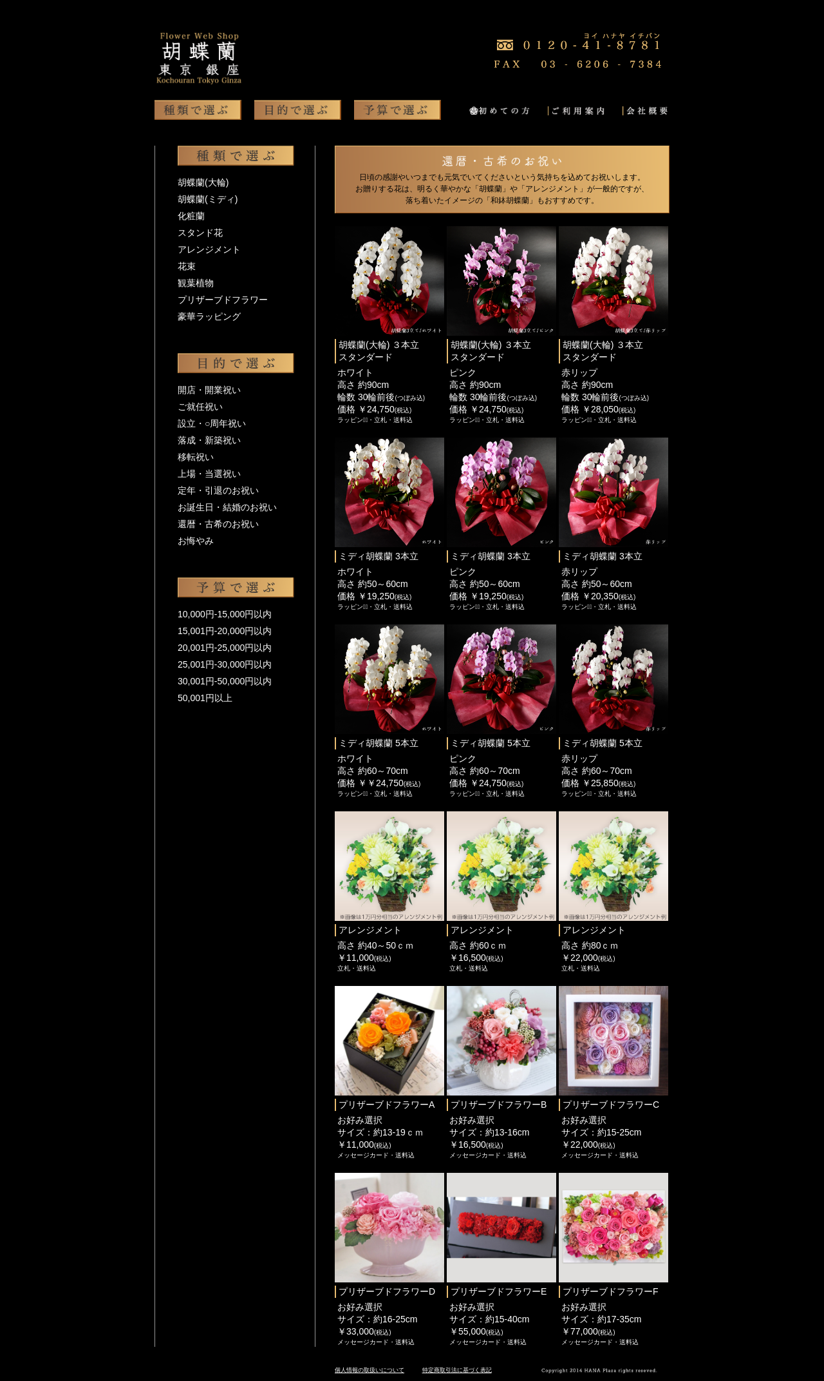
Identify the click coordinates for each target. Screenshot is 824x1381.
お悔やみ (196, 541)
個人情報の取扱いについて (369, 1370)
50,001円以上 (205, 698)
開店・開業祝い (209, 390)
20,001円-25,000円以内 (225, 647)
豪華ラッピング (209, 316)
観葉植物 (196, 283)
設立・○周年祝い (212, 423)
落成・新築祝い (209, 440)
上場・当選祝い (209, 473)
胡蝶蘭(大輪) (203, 182)
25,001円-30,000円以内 (225, 664)
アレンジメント (209, 249)
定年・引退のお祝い (218, 490)
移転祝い (196, 457)
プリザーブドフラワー (223, 300)
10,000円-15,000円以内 (225, 614)
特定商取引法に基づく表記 (457, 1370)
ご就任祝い (200, 406)
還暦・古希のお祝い (218, 524)
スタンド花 (200, 232)
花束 (187, 266)
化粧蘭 (191, 216)
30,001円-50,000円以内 (225, 681)
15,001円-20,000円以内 (225, 631)
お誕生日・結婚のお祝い (227, 507)
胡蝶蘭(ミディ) (208, 199)
